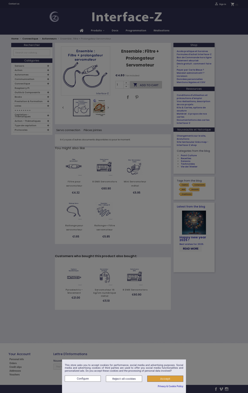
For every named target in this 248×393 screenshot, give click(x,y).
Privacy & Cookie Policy (170, 386)
